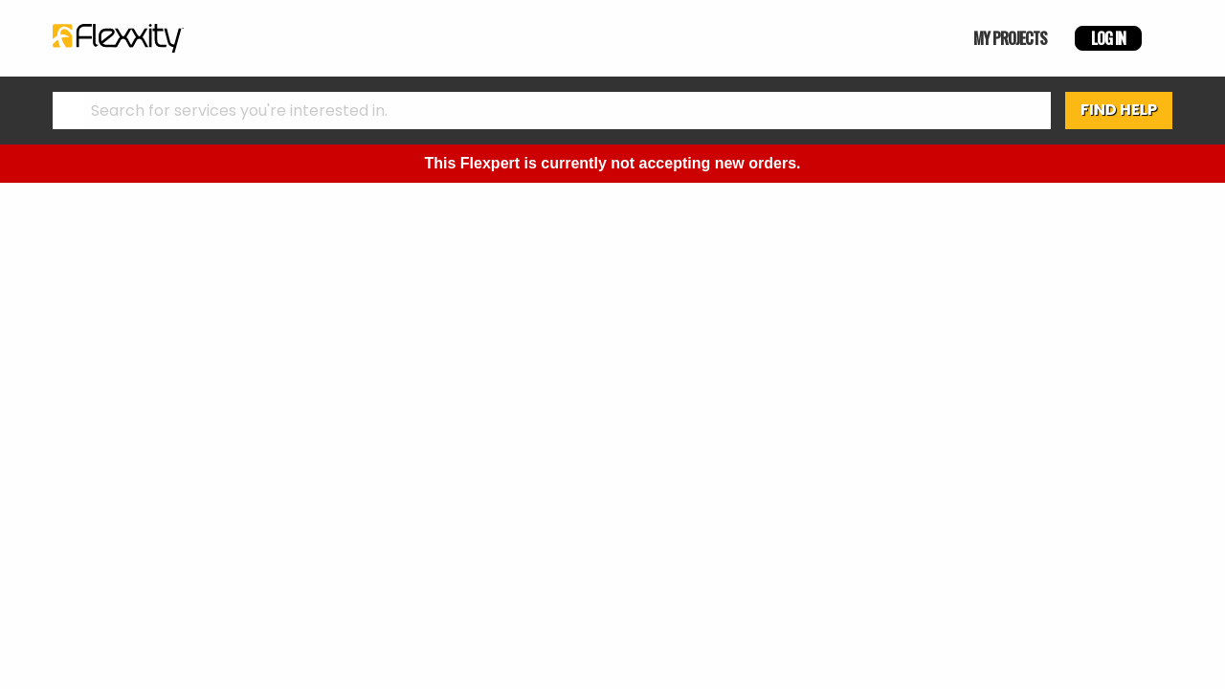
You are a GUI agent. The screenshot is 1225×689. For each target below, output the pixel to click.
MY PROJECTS (1010, 38)
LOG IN (1108, 38)
